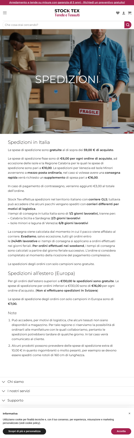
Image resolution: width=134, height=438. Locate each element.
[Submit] (127, 24)
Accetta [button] (121, 431)
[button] (129, 413)
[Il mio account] (123, 13)
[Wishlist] (118, 13)
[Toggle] (3, 382)
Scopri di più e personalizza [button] (24, 431)
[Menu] (5, 12)
